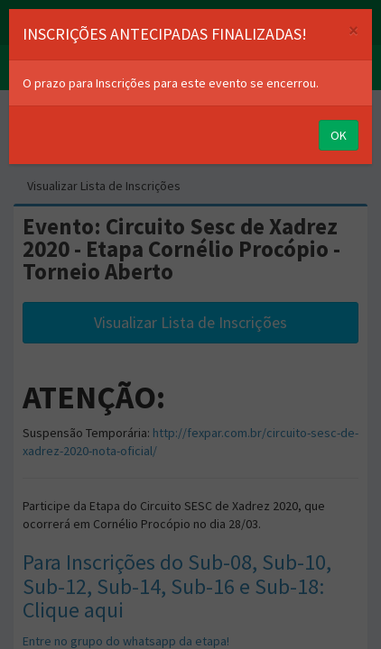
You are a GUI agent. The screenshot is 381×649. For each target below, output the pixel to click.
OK (338, 135)
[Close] (353, 30)
